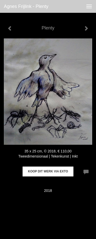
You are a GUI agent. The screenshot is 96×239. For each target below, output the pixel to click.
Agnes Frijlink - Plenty (26, 6)
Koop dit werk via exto (48, 171)
